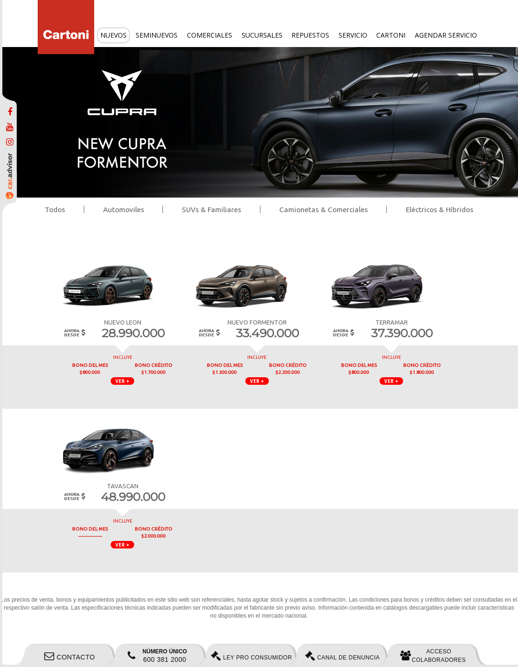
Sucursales (262, 35)
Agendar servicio (446, 35)
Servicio (353, 35)
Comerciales (209, 35)
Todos (55, 210)
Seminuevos (157, 35)
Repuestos (310, 35)
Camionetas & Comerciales (323, 210)
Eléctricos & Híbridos (439, 210)
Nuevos (113, 35)
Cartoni (390, 35)
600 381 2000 (157, 655)
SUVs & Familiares (211, 210)
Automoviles (123, 210)
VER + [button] (122, 381)
